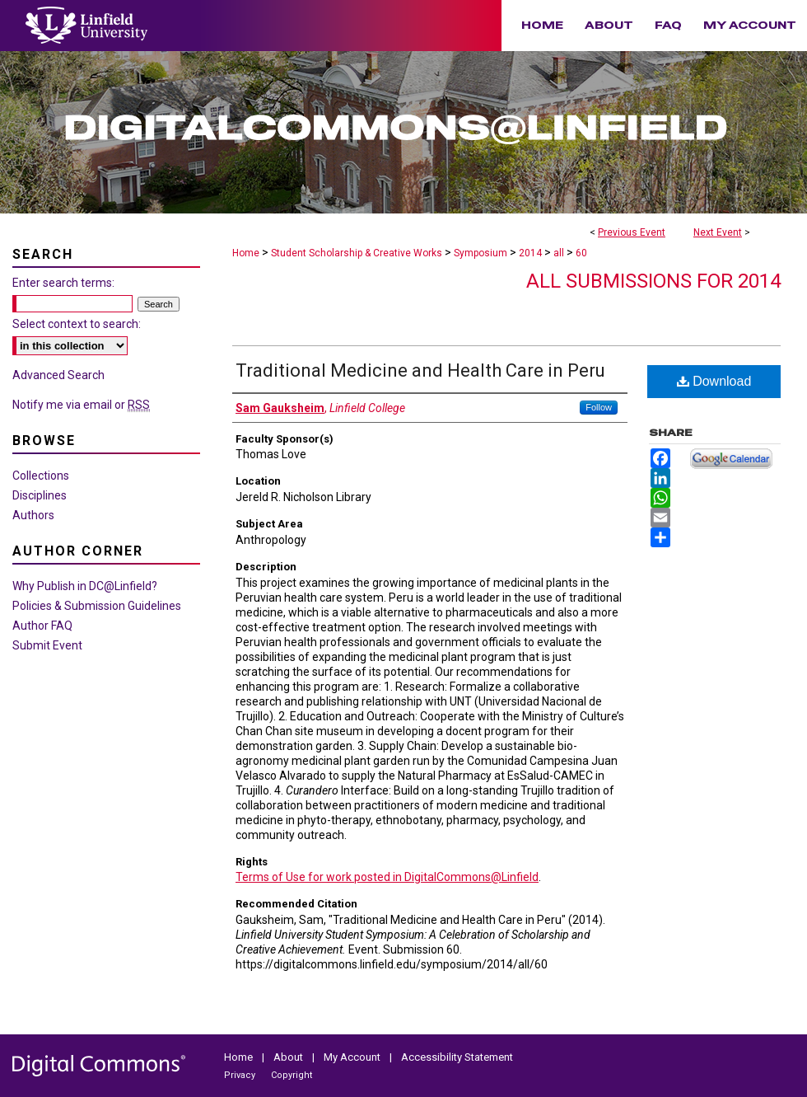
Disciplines (39, 495)
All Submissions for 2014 (653, 281)
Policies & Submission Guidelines (96, 605)
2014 (531, 253)
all (560, 253)
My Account (353, 1057)
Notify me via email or (81, 404)
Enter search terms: (63, 282)
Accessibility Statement (457, 1057)
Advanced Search (58, 375)
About (289, 1057)
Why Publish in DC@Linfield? (84, 586)
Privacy (241, 1075)
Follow (598, 407)
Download (714, 381)
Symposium (482, 253)
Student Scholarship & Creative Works (358, 253)
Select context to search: (76, 324)
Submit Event (47, 645)
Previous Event (631, 232)
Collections (40, 475)
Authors (33, 515)
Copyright (291, 1075)
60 (581, 253)
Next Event (717, 232)
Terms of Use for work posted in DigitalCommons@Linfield (387, 877)
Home (245, 253)
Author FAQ (42, 625)
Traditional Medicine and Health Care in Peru (420, 370)
